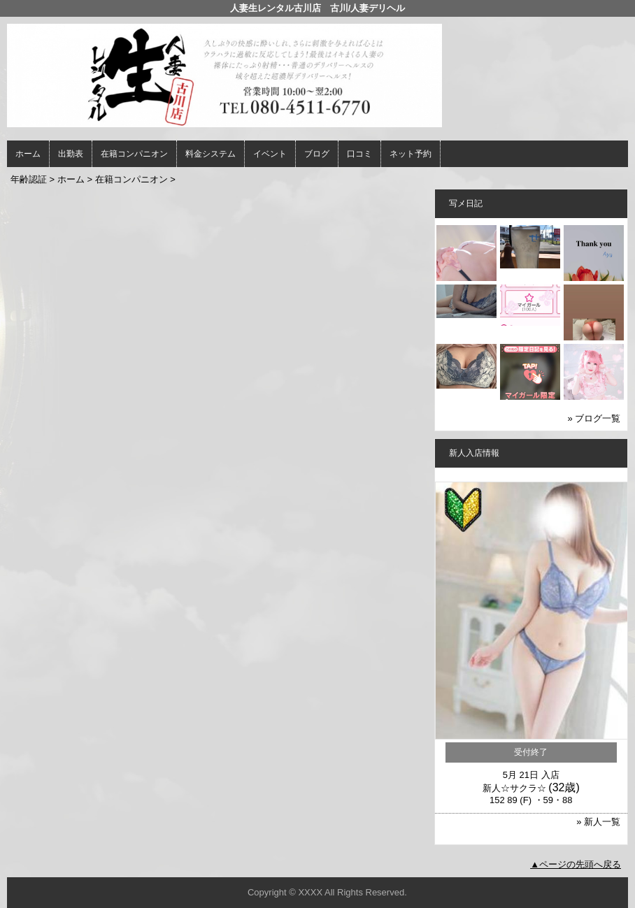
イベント (270, 154)
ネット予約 (410, 154)
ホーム (28, 154)
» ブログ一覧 (593, 418)
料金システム (210, 154)
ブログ (316, 154)
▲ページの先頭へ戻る (575, 864)
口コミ (359, 154)
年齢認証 (28, 179)
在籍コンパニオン (134, 154)
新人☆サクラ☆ (514, 788)
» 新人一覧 (598, 821)
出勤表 (70, 154)
